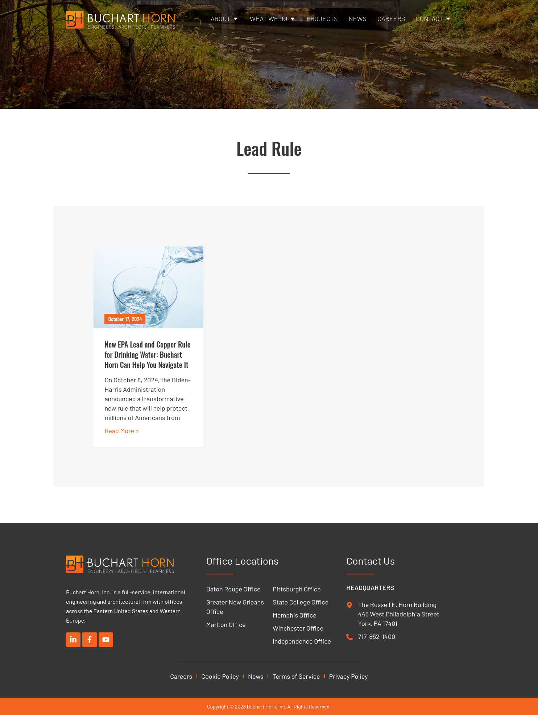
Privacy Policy (348, 676)
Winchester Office (298, 628)
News (256, 676)
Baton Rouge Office (233, 589)
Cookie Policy (220, 676)
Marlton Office (226, 624)
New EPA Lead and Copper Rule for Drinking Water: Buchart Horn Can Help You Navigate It (147, 354)
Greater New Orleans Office (235, 606)
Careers (181, 676)
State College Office (300, 602)
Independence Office (302, 641)
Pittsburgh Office (297, 589)
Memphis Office (294, 615)
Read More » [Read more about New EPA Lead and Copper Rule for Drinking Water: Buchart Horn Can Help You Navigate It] (121, 431)
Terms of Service (296, 676)
